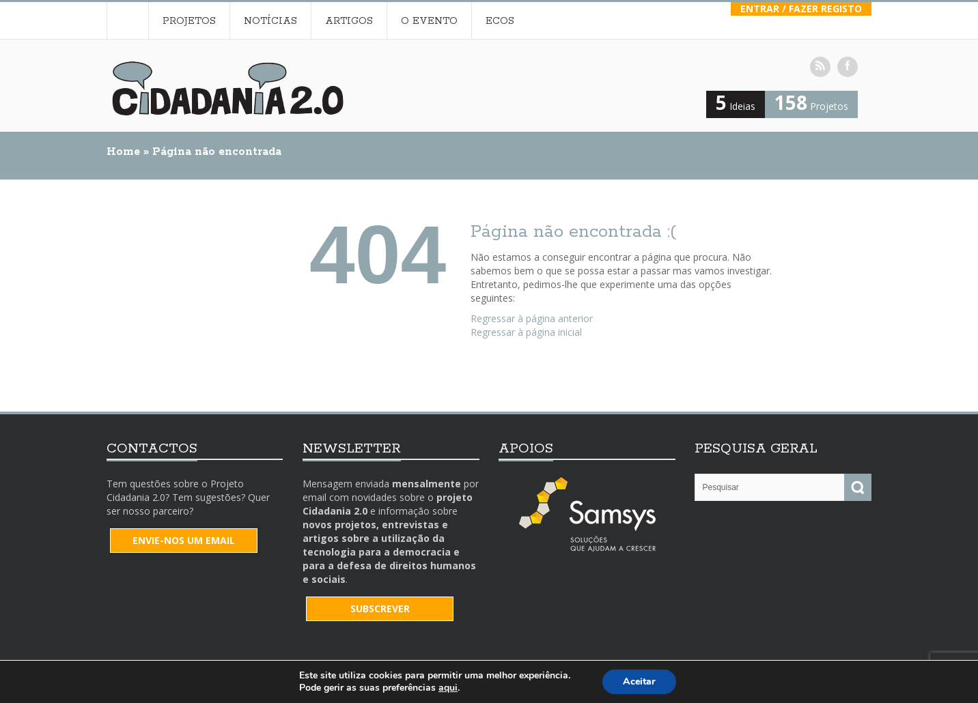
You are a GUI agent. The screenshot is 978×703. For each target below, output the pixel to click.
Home (127, 20)
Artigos (349, 21)
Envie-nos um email (183, 540)
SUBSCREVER (380, 608)
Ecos (500, 21)
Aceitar (639, 681)
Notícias (270, 21)
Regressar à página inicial (526, 332)
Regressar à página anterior (532, 318)
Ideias (735, 106)
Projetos (189, 21)
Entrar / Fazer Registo (801, 8)
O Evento (429, 21)
